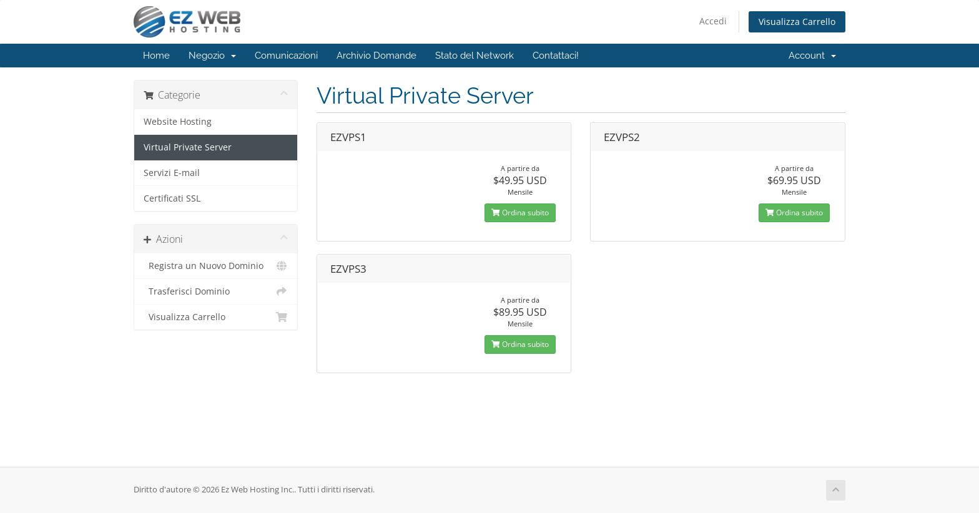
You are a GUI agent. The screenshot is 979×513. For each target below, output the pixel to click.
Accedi (713, 21)
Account (812, 55)
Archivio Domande (376, 55)
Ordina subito (520, 212)
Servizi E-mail (172, 172)
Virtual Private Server (188, 147)
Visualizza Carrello (797, 21)
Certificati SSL (172, 198)
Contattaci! (556, 55)
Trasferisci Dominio (216, 291)
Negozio (212, 55)
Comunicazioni (286, 55)
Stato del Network (474, 55)
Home (156, 55)
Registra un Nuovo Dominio (216, 265)
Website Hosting (178, 121)
